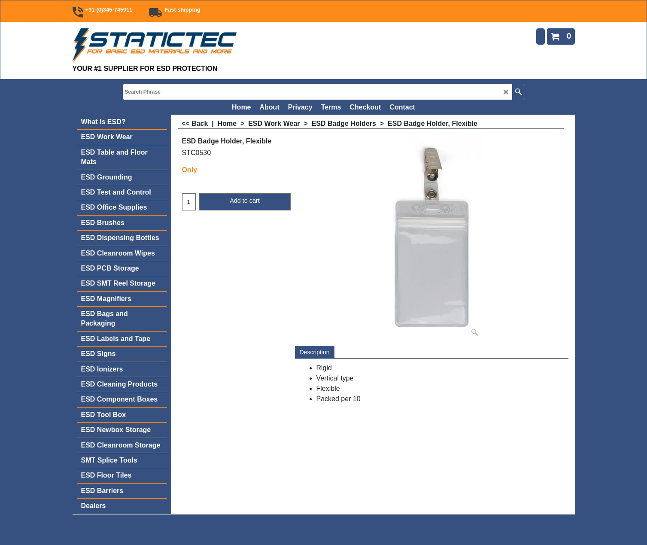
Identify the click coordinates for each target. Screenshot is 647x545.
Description (315, 352)
